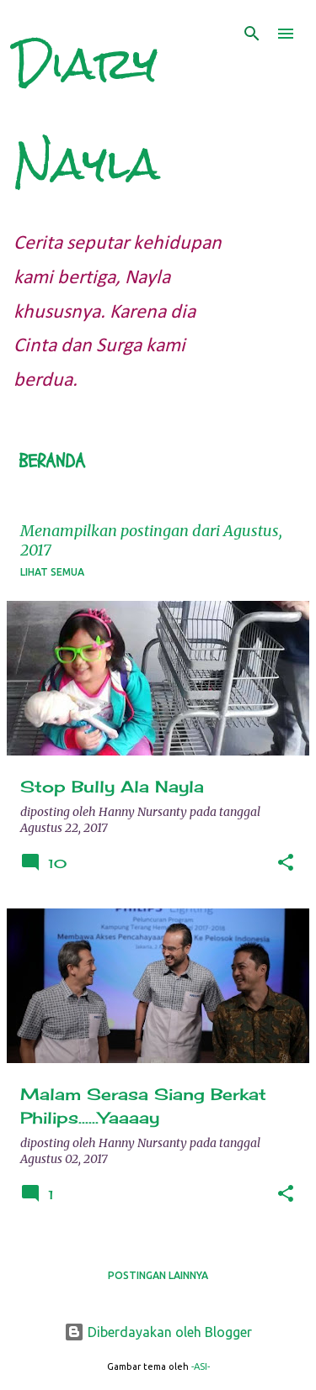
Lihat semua (52, 571)
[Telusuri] (252, 33)
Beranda (52, 461)
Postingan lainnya (158, 1275)
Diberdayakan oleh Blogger (158, 1332)
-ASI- (200, 1366)
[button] (286, 863)
